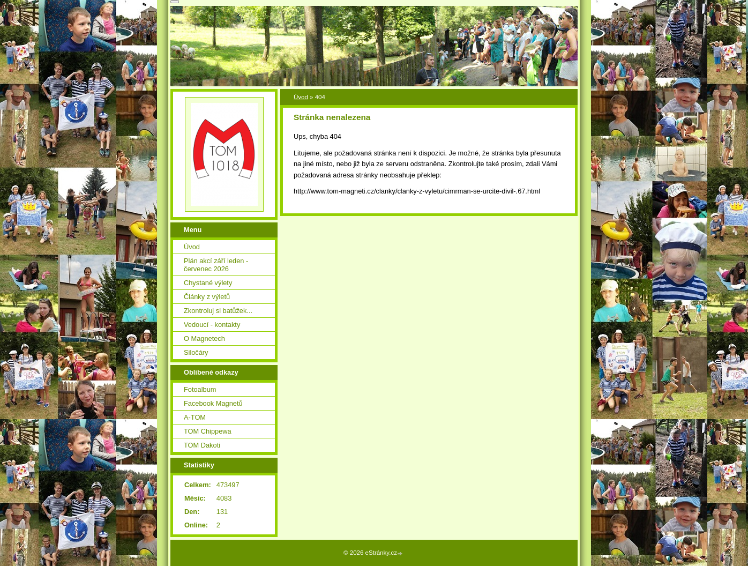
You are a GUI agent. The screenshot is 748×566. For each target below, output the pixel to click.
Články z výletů (207, 297)
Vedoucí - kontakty (212, 325)
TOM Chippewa (207, 431)
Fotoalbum (200, 389)
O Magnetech (204, 338)
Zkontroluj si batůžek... (218, 311)
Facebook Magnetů (213, 403)
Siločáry (196, 352)
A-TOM (195, 417)
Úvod (301, 97)
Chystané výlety (208, 283)
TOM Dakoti (202, 445)
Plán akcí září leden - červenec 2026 (216, 265)
